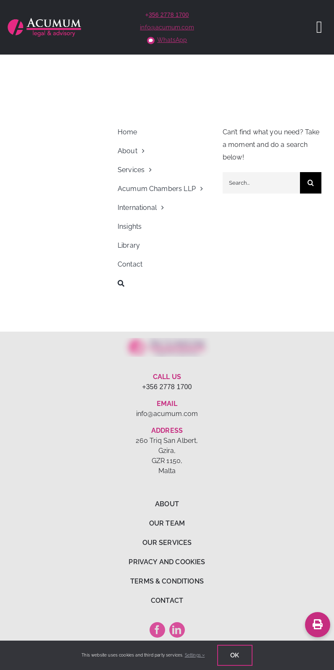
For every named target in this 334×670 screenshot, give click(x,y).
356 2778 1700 (169, 14)
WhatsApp (172, 40)
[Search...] (261, 183)
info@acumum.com (167, 27)
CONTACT (167, 601)
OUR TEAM (167, 523)
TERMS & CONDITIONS (167, 581)
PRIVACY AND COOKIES (167, 562)
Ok (234, 655)
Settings (195, 655)
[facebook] (157, 630)
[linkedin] (177, 630)
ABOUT (167, 504)
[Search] (167, 283)
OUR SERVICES (167, 543)
